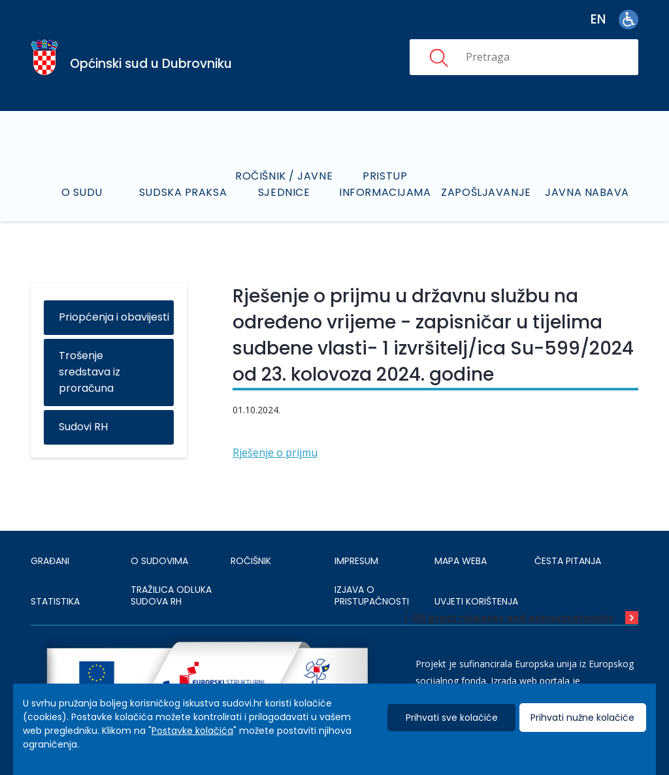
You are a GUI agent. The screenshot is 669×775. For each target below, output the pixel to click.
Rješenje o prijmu (275, 452)
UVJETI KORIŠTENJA (476, 601)
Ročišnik (251, 560)
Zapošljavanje (485, 192)
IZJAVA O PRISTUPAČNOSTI (371, 595)
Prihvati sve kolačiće (452, 717)
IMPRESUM (356, 560)
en (598, 19)
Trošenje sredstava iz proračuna (89, 372)
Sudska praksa (183, 192)
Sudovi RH (83, 426)
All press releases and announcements (512, 617)
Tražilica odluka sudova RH (171, 595)
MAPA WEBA (460, 560)
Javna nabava (587, 192)
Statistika (55, 601)
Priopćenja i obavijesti (114, 316)
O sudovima (159, 560)
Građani (50, 560)
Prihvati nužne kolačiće (582, 717)
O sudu (82, 192)
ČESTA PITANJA (567, 560)
